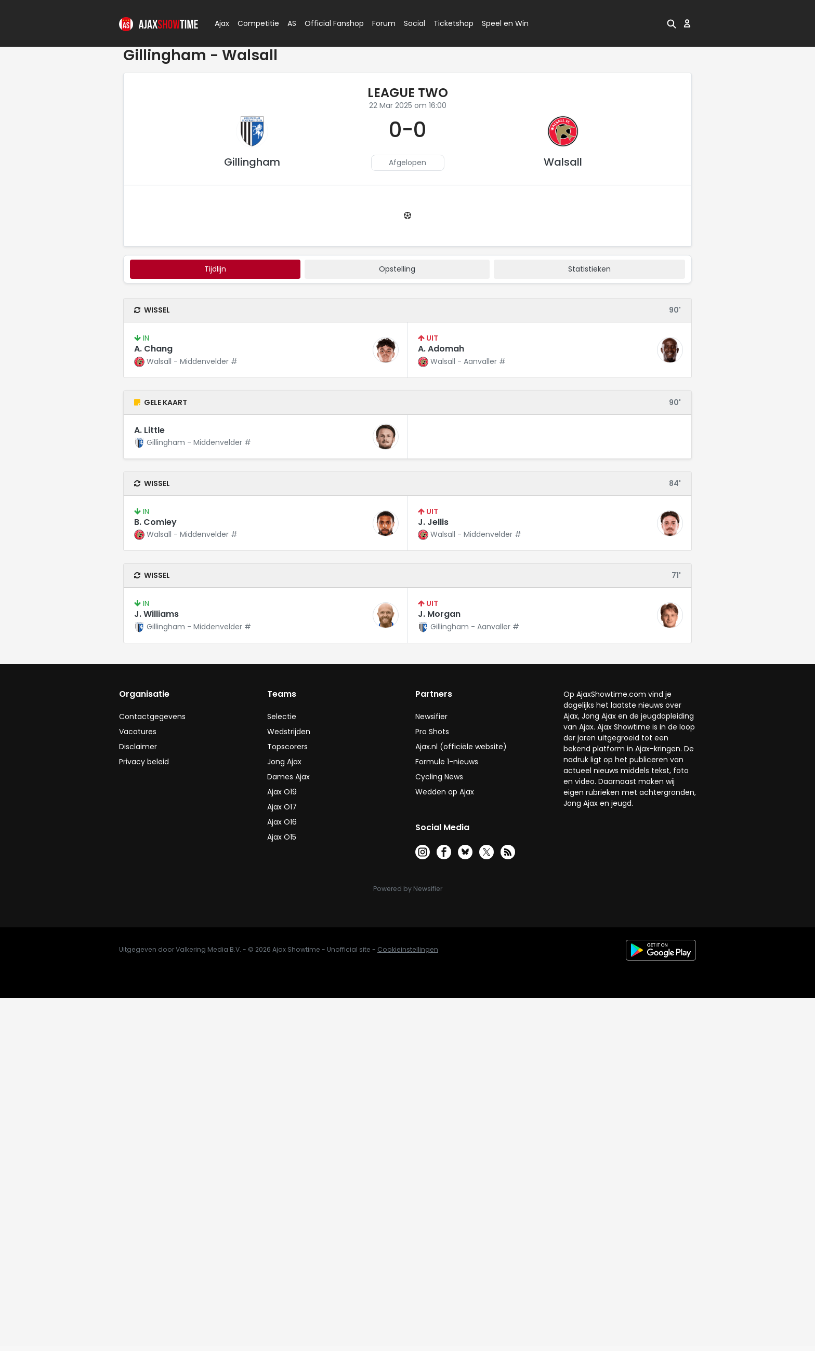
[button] (671, 23)
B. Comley (155, 522)
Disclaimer (138, 746)
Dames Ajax (288, 777)
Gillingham (252, 162)
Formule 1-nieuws (446, 761)
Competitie (254, 23)
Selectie (281, 716)
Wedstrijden (288, 731)
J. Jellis (433, 522)
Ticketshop (453, 23)
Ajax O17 (282, 807)
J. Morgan (439, 614)
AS (291, 23)
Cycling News (439, 777)
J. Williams (156, 614)
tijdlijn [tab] (215, 269)
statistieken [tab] (589, 269)
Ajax (221, 23)
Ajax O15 (281, 837)
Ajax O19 (282, 792)
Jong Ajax (284, 761)
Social (413, 23)
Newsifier (431, 716)
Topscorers (287, 746)
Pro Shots (432, 731)
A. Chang (153, 349)
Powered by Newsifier (407, 888)
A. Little (149, 430)
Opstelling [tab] (397, 269)
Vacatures (137, 731)
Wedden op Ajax (444, 792)
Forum (384, 23)
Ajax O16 (282, 822)
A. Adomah (441, 349)
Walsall (563, 162)
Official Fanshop (328, 23)
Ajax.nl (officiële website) (461, 746)
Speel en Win (505, 23)
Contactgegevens (152, 716)
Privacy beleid (144, 761)
